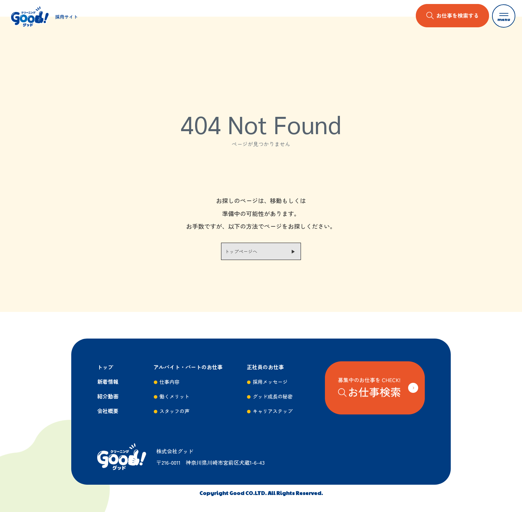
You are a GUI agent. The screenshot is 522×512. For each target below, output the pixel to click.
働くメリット (174, 396)
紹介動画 (108, 396)
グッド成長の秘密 (273, 396)
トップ (105, 367)
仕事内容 (169, 381)
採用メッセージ (270, 381)
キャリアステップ (273, 410)
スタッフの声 (174, 410)
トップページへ (241, 251)
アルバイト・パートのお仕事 (188, 367)
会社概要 (108, 411)
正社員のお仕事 (265, 367)
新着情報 (108, 381)
